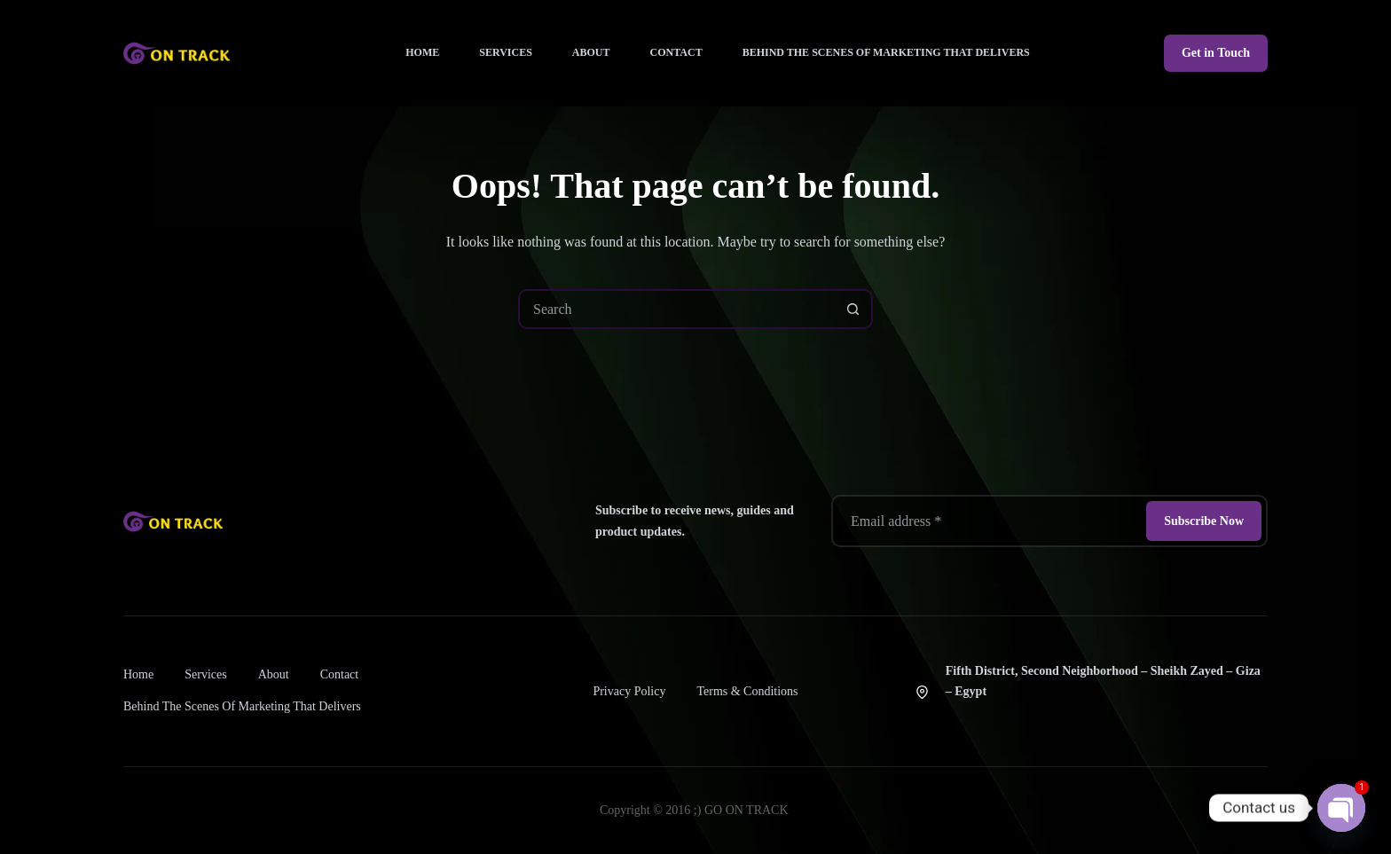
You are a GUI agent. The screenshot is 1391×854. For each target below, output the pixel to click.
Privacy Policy (629, 691)
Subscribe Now (1204, 521)
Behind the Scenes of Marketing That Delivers (886, 52)
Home (422, 52)
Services (505, 52)
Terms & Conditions (747, 691)
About (591, 52)
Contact (676, 52)
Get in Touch (1216, 52)
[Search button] (853, 309)
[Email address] (987, 521)
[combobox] (677, 309)
